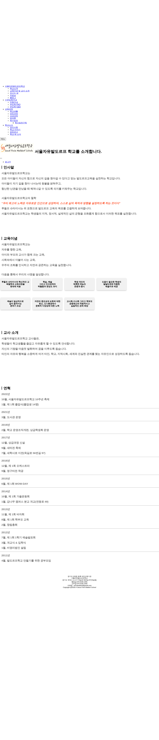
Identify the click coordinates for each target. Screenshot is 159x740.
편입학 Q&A (15, 107)
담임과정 (14, 114)
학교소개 (14, 88)
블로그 (13, 98)
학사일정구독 (21, 123)
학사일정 (14, 121)
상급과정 (14, 116)
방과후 (13, 118)
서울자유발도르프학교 (15, 86)
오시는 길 (14, 93)
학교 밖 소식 (15, 134)
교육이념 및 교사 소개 (19, 91)
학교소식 (9, 125)
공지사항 (14, 127)
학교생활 (14, 111)
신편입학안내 (11, 100)
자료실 (13, 95)
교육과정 (9, 109)
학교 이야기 (15, 130)
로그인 (8, 162)
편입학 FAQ (15, 104)
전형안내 (14, 102)
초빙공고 (14, 132)
